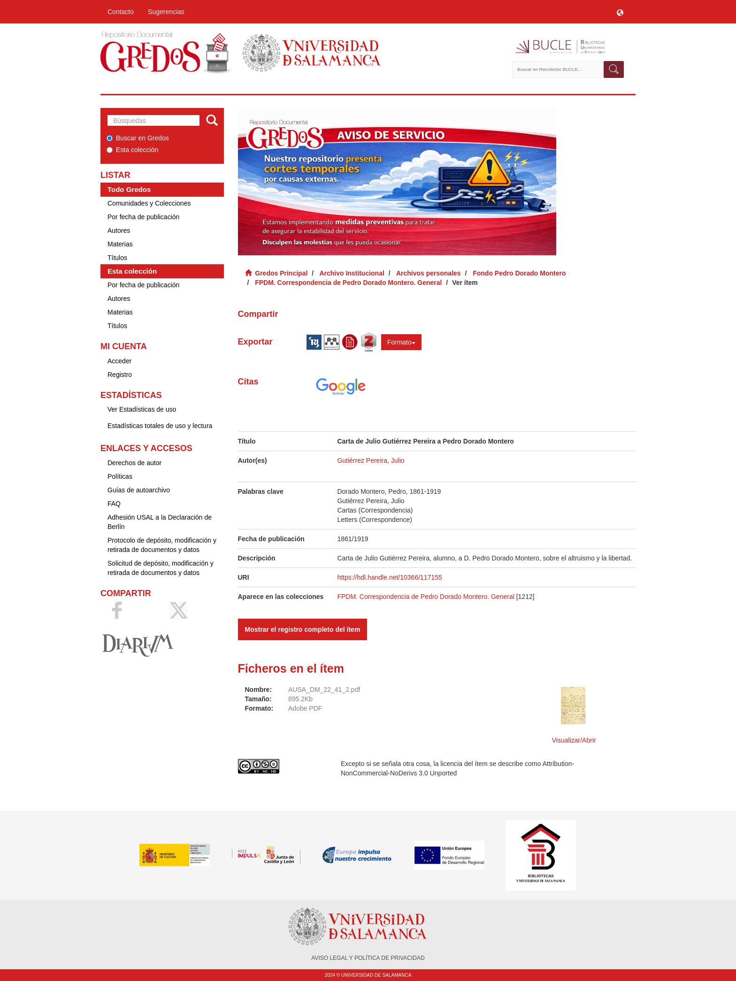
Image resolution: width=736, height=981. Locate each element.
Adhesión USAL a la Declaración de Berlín (159, 521)
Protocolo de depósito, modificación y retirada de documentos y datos (161, 544)
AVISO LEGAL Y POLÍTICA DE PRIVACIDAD (367, 958)
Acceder (119, 361)
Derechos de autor (134, 463)
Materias (120, 244)
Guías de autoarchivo (138, 490)
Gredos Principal (281, 273)
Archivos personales (428, 273)
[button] (620, 12)
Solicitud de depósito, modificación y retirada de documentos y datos (160, 567)
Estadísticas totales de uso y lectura (159, 425)
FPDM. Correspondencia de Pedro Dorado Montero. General (348, 282)
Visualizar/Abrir (574, 740)
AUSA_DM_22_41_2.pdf (324, 689)
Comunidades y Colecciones (149, 203)
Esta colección (132, 149)
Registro (119, 374)
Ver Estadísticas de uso (141, 409)
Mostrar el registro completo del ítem (302, 629)
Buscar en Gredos (138, 138)
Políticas (119, 476)
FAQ (114, 503)
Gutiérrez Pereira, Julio (370, 460)
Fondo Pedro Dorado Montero (519, 273)
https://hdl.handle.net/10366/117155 (389, 577)
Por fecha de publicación (143, 217)
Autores (118, 230)
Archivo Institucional (351, 273)
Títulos (117, 257)
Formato (401, 342)
